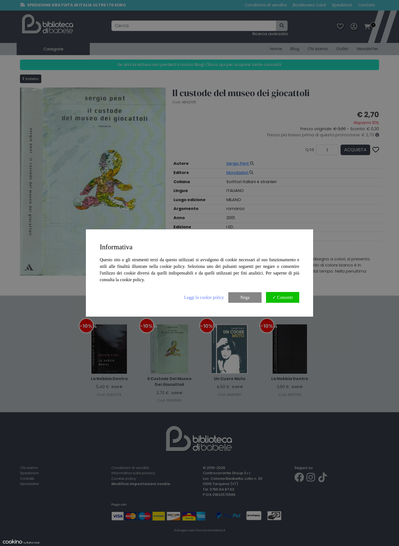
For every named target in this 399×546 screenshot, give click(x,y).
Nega (245, 297)
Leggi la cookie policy (204, 297)
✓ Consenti (282, 297)
